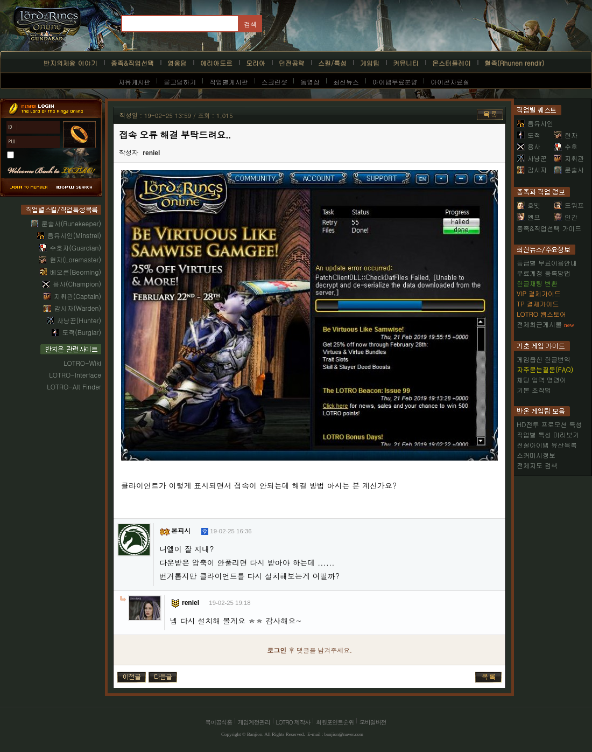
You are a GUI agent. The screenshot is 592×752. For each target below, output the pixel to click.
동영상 (310, 81)
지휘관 (569, 158)
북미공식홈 (218, 722)
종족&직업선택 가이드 (549, 228)
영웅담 (177, 62)
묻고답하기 (180, 81)
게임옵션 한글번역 (543, 359)
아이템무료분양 (395, 81)
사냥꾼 (532, 158)
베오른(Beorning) (75, 271)
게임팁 (369, 62)
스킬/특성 (332, 62)
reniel (151, 153)
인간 (565, 216)
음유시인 (535, 123)
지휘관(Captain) (77, 296)
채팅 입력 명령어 (541, 379)
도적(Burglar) (81, 332)
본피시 (181, 531)
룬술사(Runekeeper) (71, 223)
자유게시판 (134, 81)
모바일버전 (373, 722)
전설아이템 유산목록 (547, 444)
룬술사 (569, 169)
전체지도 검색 (537, 465)
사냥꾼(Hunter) (79, 320)
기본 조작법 (534, 389)
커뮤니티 (406, 62)
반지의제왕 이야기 (70, 62)
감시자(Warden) (77, 307)
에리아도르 (216, 62)
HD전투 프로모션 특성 (549, 424)
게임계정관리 (254, 722)
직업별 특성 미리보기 (548, 434)
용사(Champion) (77, 283)
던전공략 (292, 62)
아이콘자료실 (450, 81)
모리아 (255, 62)
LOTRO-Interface (75, 374)
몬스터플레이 (451, 62)
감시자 (532, 169)
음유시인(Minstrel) (74, 235)
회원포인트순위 (335, 722)
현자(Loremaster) (75, 259)
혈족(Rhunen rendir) (514, 62)
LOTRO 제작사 (293, 722)
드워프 (569, 205)
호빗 (528, 205)
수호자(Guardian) (75, 247)
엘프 (528, 216)
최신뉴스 (346, 81)
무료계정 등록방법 (543, 272)
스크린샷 (274, 81)
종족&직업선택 (132, 62)
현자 (565, 135)
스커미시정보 (536, 454)
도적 (528, 135)
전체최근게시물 (539, 324)
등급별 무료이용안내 (547, 262)
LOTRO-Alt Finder (74, 386)
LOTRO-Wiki (82, 362)
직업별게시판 (228, 81)
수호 (565, 146)
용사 (528, 146)
